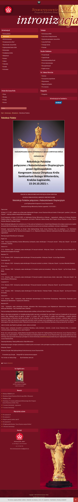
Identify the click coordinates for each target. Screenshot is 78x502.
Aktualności (6, 55)
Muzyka (5, 97)
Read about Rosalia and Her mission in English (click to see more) (19, 384)
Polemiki (44, 47)
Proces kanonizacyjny (47, 63)
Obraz (4, 94)
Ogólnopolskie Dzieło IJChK (10, 47)
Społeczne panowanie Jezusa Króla (51, 39)
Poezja (5, 99)
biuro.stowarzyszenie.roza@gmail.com (19, 448)
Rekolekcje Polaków (8, 117)
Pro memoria (45, 87)
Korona (5, 102)
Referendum (6, 50)
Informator (5, 69)
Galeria (4, 61)
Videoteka (5, 64)
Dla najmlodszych (46, 65)
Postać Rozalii (45, 55)
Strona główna (6, 33)
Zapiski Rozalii (45, 57)
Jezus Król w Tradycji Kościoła (49, 36)
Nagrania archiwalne (47, 84)
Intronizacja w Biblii (46, 33)
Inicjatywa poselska (8, 53)
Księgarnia (44, 94)
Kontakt (5, 66)
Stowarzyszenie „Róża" (9, 42)
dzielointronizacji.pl (45, 336)
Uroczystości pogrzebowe (48, 78)
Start (2, 113)
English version (45, 68)
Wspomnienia (45, 81)
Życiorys (44, 76)
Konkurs (5, 58)
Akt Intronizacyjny (7, 39)
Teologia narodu (46, 44)
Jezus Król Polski (46, 42)
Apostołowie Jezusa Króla (9, 44)
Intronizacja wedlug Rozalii (48, 60)
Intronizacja (6, 36)
